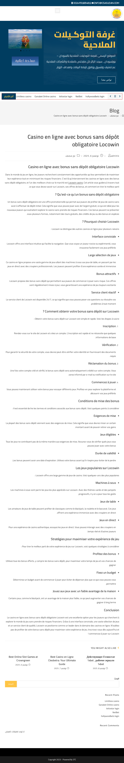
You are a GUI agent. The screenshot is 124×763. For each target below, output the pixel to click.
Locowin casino (75, 183)
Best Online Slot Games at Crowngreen (23, 658)
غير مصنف (70, 156)
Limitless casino (23, 96)
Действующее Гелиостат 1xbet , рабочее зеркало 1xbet (101, 660)
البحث (116, 678)
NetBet (79, 96)
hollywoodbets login (95, 96)
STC (74, 759)
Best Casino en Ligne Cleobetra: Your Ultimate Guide (62, 660)
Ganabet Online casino (45, 96)
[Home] (123, 116)
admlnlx (115, 156)
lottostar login (65, 96)
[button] (57, 10)
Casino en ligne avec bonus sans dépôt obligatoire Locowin (80, 116)
